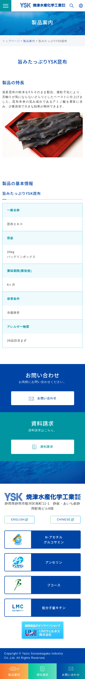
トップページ (11, 41)
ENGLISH (19, 519)
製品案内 (29, 41)
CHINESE (65, 519)
